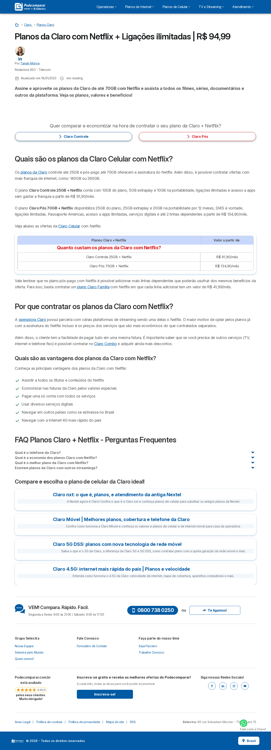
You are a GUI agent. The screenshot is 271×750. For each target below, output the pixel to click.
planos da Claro (34, 172)
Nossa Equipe (24, 646)
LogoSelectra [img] (18, 741)
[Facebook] (212, 686)
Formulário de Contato (92, 646)
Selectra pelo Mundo (29, 652)
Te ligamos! (215, 610)
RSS (133, 722)
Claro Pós (197, 136)
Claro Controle (73, 136)
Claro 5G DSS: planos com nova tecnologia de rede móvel (117, 544)
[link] (31, 688)
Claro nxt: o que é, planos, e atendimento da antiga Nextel (117, 494)
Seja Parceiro (148, 646)
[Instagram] (234, 686)
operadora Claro (32, 319)
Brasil (249, 741)
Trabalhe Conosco (151, 652)
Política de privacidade (84, 722)
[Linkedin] (223, 686)
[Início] (17, 24)
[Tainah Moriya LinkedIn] (20, 58)
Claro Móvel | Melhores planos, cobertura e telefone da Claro (121, 519)
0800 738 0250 (152, 610)
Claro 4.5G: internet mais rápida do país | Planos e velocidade (121, 569)
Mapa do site (115, 722)
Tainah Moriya (29, 63)
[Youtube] (245, 686)
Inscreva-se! (105, 694)
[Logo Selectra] (30, 7)
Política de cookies (49, 722)
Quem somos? (24, 659)
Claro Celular (69, 226)
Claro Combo (105, 344)
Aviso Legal (22, 722)
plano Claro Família (93, 287)
